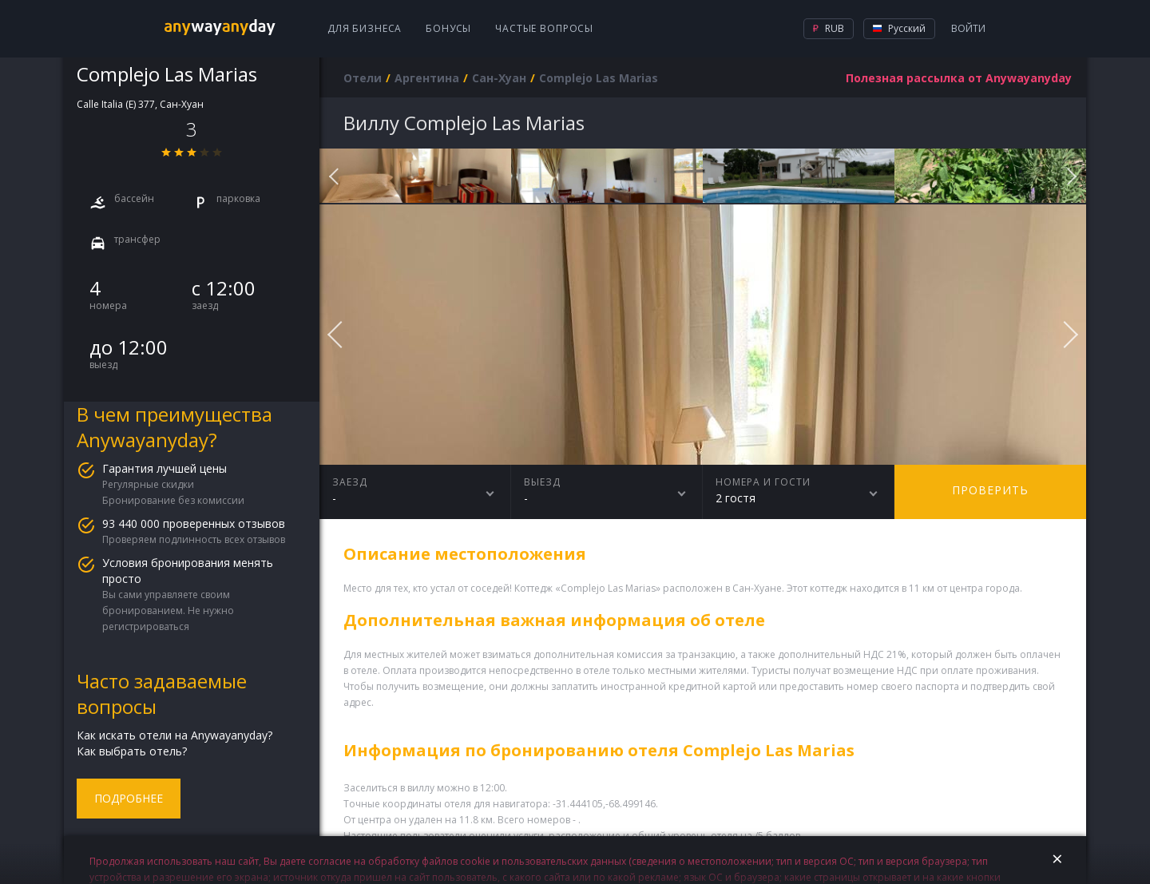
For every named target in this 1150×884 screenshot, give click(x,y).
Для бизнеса (364, 28)
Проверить (990, 489)
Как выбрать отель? (132, 751)
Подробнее (128, 798)
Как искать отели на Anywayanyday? (174, 735)
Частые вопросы (544, 28)
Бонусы (448, 28)
